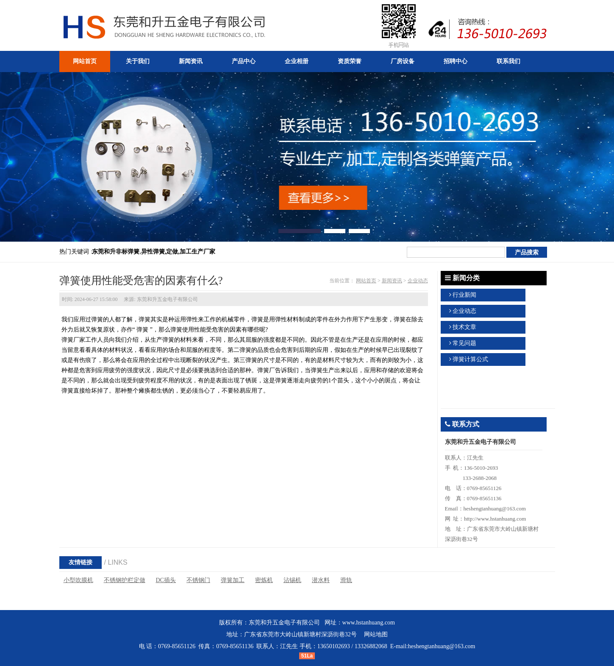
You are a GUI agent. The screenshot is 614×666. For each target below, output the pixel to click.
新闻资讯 (392, 281)
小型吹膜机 (78, 580)
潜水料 (321, 580)
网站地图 (376, 634)
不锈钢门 (198, 580)
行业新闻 (464, 295)
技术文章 (464, 327)
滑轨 (346, 580)
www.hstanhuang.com (368, 622)
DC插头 (166, 580)
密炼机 (264, 580)
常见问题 (464, 343)
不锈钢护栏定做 (124, 580)
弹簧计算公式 (470, 359)
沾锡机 (292, 580)
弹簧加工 (232, 580)
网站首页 (366, 281)
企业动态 (418, 281)
